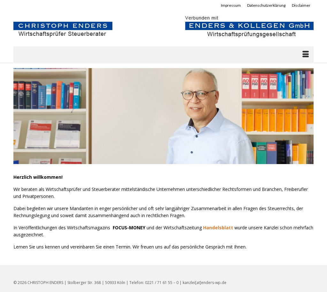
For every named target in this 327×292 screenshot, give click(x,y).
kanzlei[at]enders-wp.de (204, 282)
